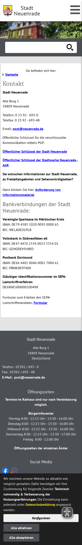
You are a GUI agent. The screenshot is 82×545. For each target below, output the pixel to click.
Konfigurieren (41, 518)
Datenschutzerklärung (40, 504)
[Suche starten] (70, 47)
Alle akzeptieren (21, 537)
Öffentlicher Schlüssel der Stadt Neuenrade (35, 151)
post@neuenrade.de (28, 129)
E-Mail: (7, 377)
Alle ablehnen (21, 528)
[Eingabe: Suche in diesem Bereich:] (36, 47)
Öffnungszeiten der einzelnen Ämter (41, 448)
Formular (40, 302)
